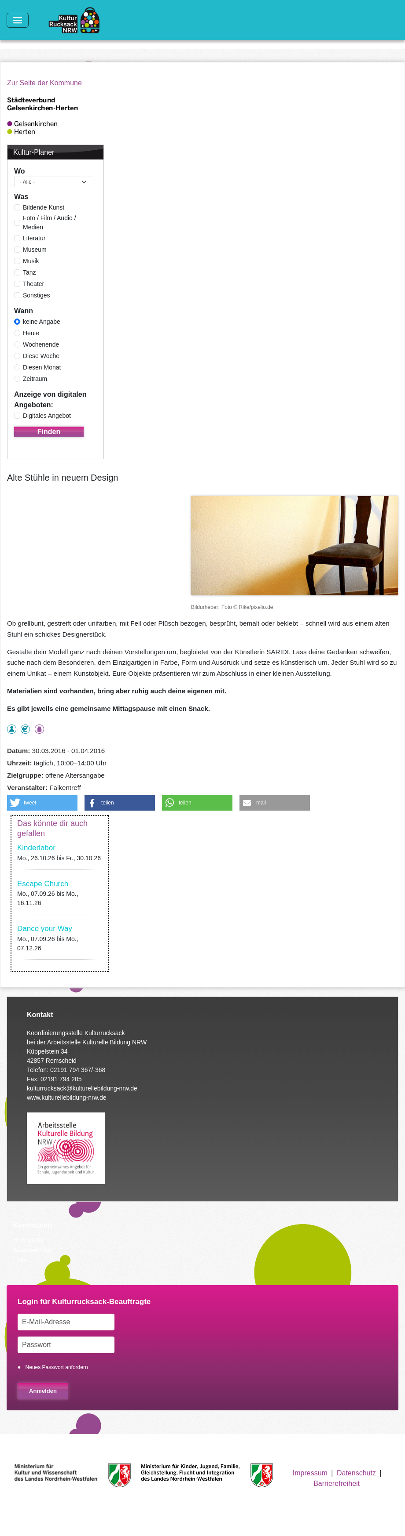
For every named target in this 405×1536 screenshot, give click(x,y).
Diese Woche (41, 355)
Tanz (29, 272)
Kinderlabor (36, 848)
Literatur (34, 238)
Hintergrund (28, 1239)
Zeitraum (35, 378)
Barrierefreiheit (336, 1483)
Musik (31, 260)
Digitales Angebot (47, 415)
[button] (42, 803)
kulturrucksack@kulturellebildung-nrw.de (82, 1088)
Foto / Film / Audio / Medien (49, 222)
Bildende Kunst (43, 207)
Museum (35, 249)
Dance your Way (44, 928)
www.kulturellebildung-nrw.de (67, 1097)
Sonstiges (36, 295)
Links (19, 1260)
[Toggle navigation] (18, 20)
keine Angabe (41, 321)
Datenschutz (356, 1473)
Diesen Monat (42, 367)
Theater (33, 283)
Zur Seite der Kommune (44, 83)
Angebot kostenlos (25, 729)
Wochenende (41, 344)
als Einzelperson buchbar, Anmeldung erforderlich (11, 729)
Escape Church (42, 884)
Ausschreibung (32, 1250)
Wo (19, 171)
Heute (31, 333)
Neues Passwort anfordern (57, 1367)
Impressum (310, 1473)
